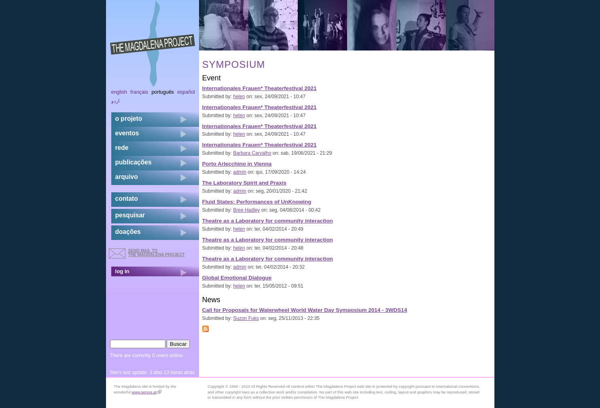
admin (239, 172)
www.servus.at (146, 392)
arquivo (126, 176)
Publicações (133, 162)
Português (162, 92)
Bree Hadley (246, 210)
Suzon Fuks (246, 318)
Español (186, 92)
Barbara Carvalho (252, 153)
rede (122, 147)
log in (122, 271)
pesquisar (130, 215)
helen (239, 96)
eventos (127, 133)
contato (126, 198)
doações (128, 231)
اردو (115, 101)
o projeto (128, 118)
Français (139, 92)
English (119, 92)
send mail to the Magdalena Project (156, 252)
